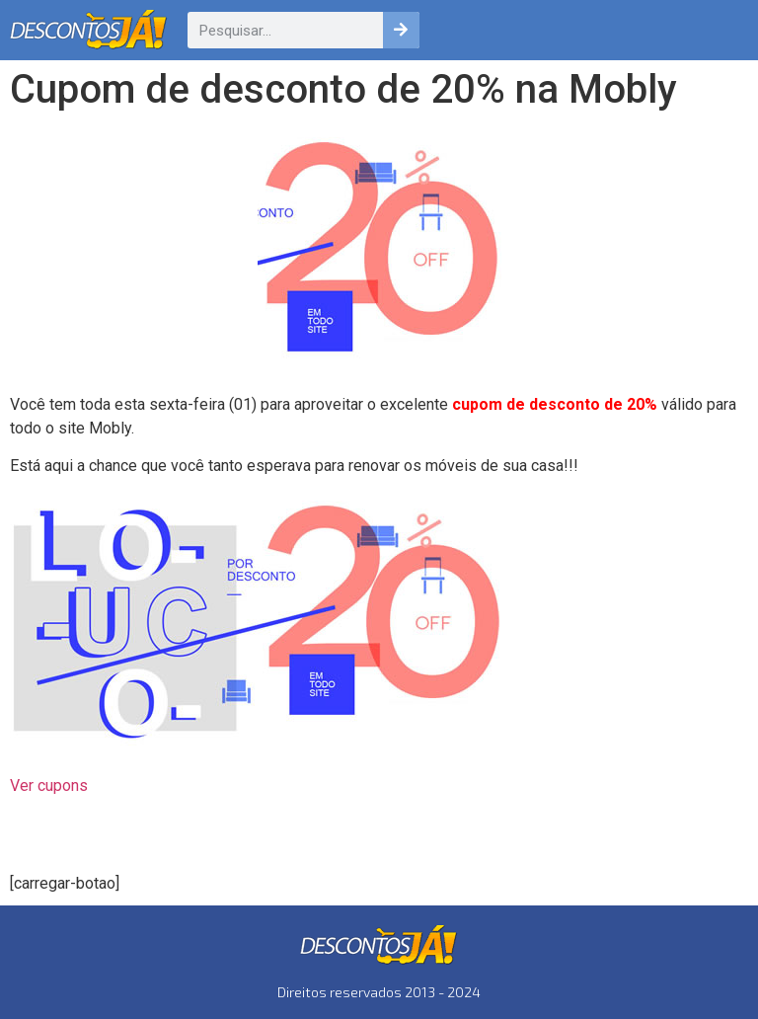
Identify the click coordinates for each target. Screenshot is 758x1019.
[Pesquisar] (401, 30)
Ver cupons (49, 785)
